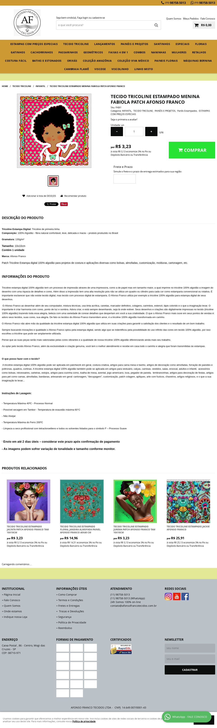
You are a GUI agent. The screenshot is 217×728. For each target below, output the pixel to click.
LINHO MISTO (143, 69)
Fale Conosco (207, 18)
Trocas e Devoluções (71, 611)
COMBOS (140, 52)
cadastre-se (98, 17)
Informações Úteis (71, 589)
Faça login (82, 17)
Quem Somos (173, 18)
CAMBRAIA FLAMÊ (76, 69)
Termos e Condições (70, 600)
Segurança (64, 617)
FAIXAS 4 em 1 (118, 52)
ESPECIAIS (183, 44)
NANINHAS (158, 52)
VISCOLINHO (120, 69)
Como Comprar (67, 594)
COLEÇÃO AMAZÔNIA (97, 60)
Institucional (13, 589)
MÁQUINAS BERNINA (197, 60)
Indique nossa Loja (15, 617)
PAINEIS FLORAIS (166, 60)
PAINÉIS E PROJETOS (134, 44)
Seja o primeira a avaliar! (124, 119)
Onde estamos (13, 611)
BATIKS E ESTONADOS (47, 60)
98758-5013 (175, 3)
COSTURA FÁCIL (16, 60)
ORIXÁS (72, 60)
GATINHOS (18, 52)
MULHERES (179, 52)
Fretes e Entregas (69, 605)
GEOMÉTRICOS (93, 52)
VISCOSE (100, 69)
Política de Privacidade (72, 622)
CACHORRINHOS (42, 52)
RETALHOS (199, 52)
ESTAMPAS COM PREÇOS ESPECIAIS (34, 44)
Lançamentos (104, 44)
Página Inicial (12, 594)
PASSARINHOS (68, 52)
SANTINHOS (162, 44)
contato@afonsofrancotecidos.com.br (133, 605)
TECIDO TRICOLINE (76, 44)
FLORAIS (201, 44)
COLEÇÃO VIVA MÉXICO (133, 60)
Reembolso (65, 628)
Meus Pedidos (191, 18)
